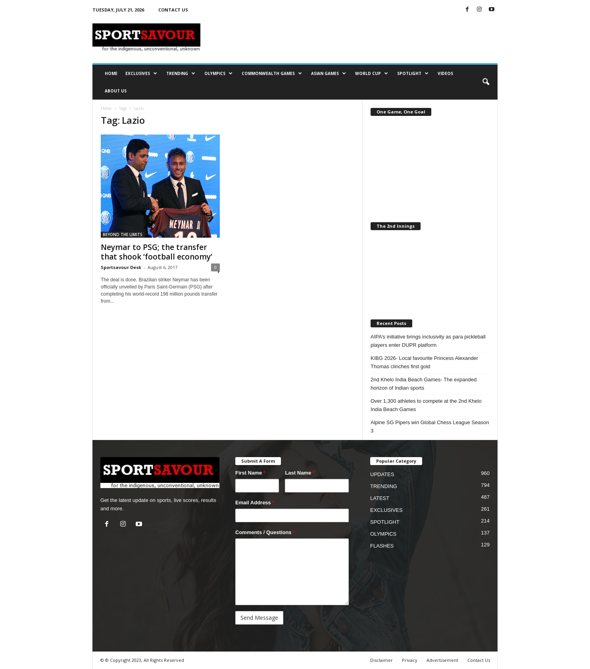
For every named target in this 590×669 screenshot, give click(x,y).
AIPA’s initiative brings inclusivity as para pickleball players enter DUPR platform (428, 341)
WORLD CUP (371, 73)
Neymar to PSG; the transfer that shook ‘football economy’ (156, 252)
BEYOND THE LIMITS (122, 234)
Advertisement (442, 660)
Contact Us (478, 660)
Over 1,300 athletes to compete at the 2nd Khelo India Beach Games (426, 405)
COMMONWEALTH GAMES (272, 73)
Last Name (299, 473)
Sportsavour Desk (121, 267)
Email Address (255, 503)
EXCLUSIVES (141, 73)
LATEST (379, 498)
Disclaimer (381, 660)
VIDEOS (445, 73)
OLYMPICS (218, 73)
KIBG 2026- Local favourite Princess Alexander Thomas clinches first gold (424, 362)
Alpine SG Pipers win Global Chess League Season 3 (430, 426)
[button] (485, 82)
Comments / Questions (265, 532)
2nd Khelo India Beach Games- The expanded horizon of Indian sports (424, 384)
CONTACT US (173, 10)
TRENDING (180, 73)
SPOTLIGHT (413, 73)
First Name (250, 473)
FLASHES (382, 546)
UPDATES (382, 474)
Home (106, 108)
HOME (111, 73)
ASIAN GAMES (328, 73)
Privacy (409, 660)
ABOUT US (116, 91)
